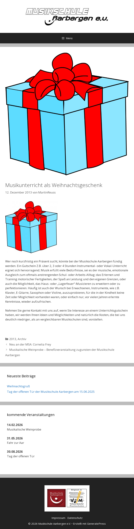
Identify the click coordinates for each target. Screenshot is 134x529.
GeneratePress (96, 523)
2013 (12, 339)
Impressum (58, 518)
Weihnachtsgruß (18, 386)
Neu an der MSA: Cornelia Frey (30, 344)
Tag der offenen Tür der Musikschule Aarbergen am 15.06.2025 (51, 392)
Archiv (22, 339)
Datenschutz (75, 518)
